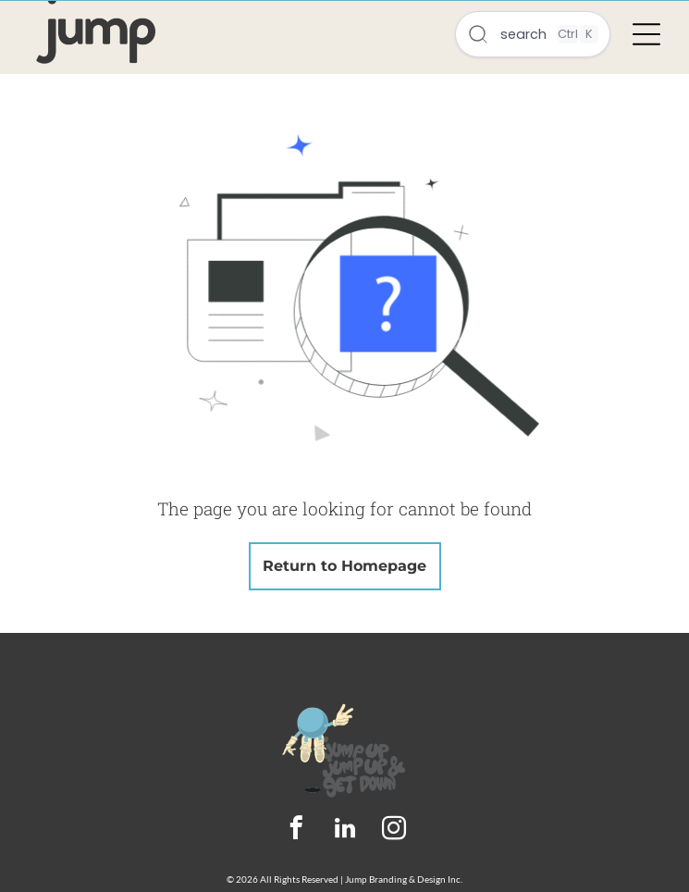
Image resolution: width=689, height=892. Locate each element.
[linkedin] (344, 831)
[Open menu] (646, 34)
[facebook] (295, 831)
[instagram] (393, 831)
